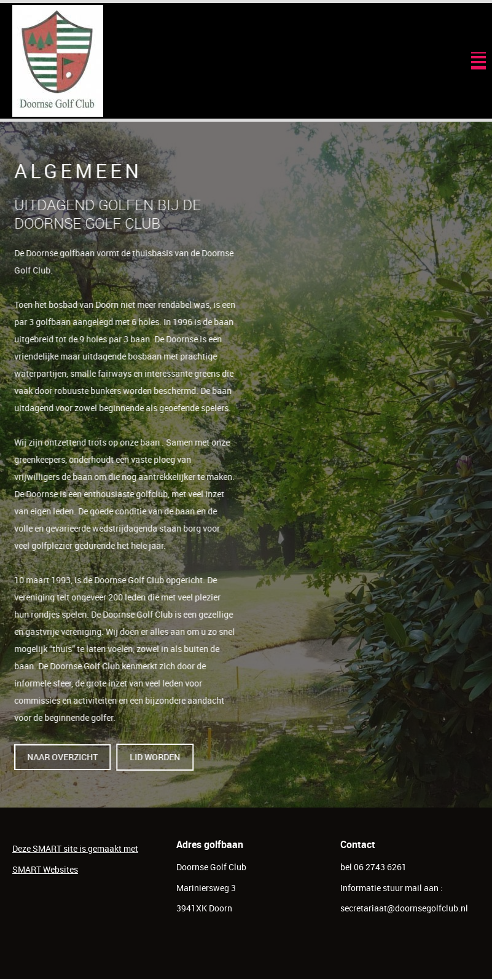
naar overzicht (65, 757)
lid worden (158, 757)
